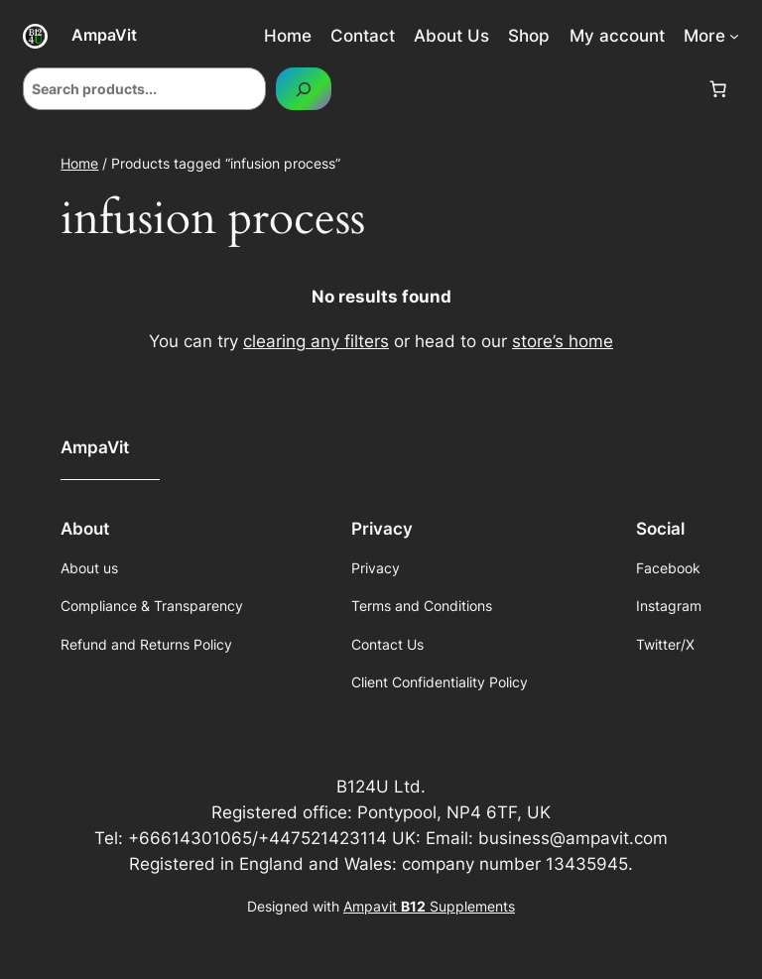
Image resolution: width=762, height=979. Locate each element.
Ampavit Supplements (429, 906)
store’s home (562, 341)
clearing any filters (316, 341)
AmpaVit (104, 35)
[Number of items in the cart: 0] (718, 89)
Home (79, 163)
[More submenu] (734, 36)
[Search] (303, 88)
